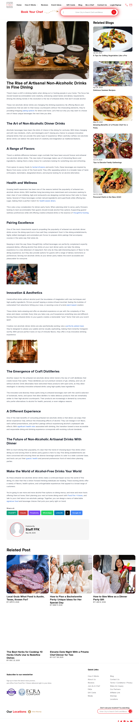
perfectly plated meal (75, 326)
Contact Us (114, 679)
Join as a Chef (94, 686)
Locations (114, 699)
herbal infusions (38, 167)
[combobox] (63, 12)
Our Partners (115, 689)
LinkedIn (59, 513)
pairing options (28, 111)
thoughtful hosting (81, 213)
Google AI (76, 513)
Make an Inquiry (116, 686)
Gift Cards (92, 692)
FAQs (90, 689)
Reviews (91, 683)
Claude (23, 513)
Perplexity (34, 513)
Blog (112, 676)
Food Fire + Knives (75, 495)
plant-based (72, 305)
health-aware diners (48, 201)
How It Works (93, 676)
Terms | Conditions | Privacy (121, 683)
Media (90, 696)
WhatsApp (47, 513)
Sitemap (113, 696)
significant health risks (26, 426)
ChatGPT (12, 513)
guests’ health (32, 458)
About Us (92, 679)
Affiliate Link (115, 692)
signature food (12, 501)
